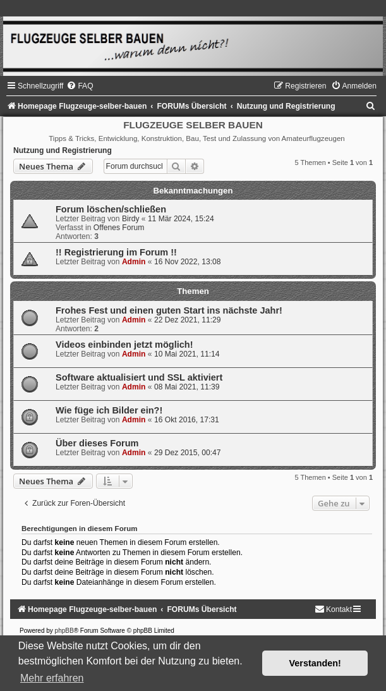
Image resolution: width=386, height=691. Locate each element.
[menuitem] (79, 86)
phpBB (64, 630)
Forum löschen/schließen (111, 209)
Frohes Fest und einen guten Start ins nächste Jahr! (169, 310)
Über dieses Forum (97, 443)
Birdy (131, 218)
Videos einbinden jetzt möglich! (124, 344)
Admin (134, 261)
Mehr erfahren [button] (52, 678)
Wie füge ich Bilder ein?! (109, 410)
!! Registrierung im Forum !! (116, 252)
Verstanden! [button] (315, 663)
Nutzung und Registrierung (62, 150)
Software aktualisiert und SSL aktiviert (139, 377)
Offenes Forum (118, 227)
